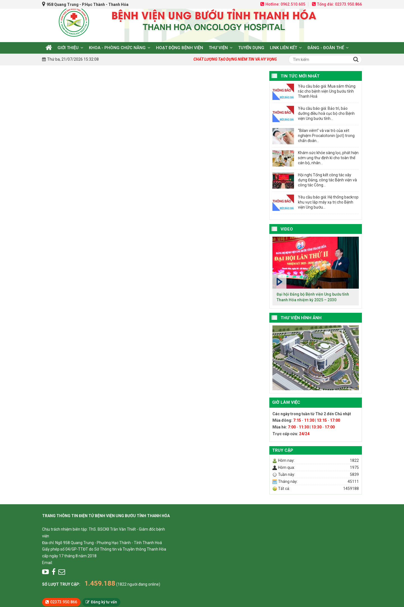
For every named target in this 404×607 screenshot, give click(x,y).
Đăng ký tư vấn (104, 602)
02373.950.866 (63, 602)
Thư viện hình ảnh (301, 317)
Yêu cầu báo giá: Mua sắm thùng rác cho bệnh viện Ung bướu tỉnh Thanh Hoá (326, 91)
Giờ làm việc (286, 402)
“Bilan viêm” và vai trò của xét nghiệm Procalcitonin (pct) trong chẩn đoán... (326, 135)
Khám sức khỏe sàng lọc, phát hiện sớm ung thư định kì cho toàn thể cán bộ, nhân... (328, 157)
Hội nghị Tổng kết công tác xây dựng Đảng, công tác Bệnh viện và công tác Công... (327, 180)
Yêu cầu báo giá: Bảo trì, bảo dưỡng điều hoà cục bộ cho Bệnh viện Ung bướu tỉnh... (326, 113)
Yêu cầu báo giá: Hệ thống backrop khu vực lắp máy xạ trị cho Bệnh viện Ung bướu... (328, 202)
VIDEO (287, 229)
